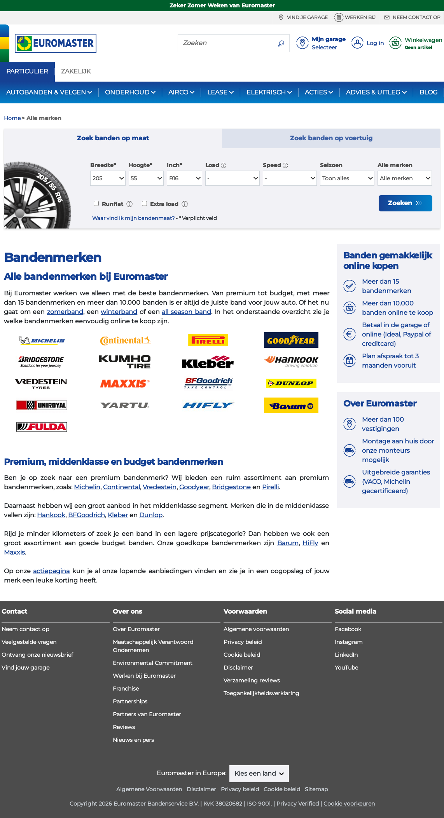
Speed (275, 165)
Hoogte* (140, 165)
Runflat (111, 204)
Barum (288, 543)
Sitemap (316, 789)
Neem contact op (411, 17)
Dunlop (151, 515)
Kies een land (256, 773)
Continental (121, 487)
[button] (223, 165)
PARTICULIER (27, 71)
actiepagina (51, 571)
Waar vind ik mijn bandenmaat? (133, 218)
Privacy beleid (243, 641)
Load (215, 165)
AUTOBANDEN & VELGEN (46, 92)
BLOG (428, 92)
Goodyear (194, 487)
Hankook (51, 515)
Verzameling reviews (252, 680)
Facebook (348, 629)
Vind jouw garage (25, 667)
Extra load (163, 204)
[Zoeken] (225, 43)
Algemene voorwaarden (256, 629)
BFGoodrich (86, 515)
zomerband (65, 312)
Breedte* (103, 165)
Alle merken (395, 165)
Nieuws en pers (133, 739)
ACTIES (316, 92)
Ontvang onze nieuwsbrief (37, 654)
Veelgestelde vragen (29, 641)
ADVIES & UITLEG (373, 92)
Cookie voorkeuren (349, 803)
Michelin (87, 487)
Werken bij (355, 17)
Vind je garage (302, 17)
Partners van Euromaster (147, 714)
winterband (119, 312)
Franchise (126, 688)
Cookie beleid (242, 654)
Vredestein (160, 487)
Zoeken (401, 203)
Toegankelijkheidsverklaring (261, 693)
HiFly (310, 543)
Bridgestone (231, 487)
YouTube (346, 667)
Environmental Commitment (152, 662)
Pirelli (270, 487)
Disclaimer (238, 667)
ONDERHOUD (127, 92)
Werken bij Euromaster (144, 675)
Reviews (124, 727)
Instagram (349, 641)
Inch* (174, 165)
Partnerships (130, 701)
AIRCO (178, 92)
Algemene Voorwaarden (149, 789)
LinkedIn (346, 654)
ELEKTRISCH (266, 92)
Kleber (118, 515)
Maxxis (14, 552)
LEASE (217, 92)
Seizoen (331, 165)
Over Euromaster (136, 629)
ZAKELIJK (76, 71)
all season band (186, 312)
